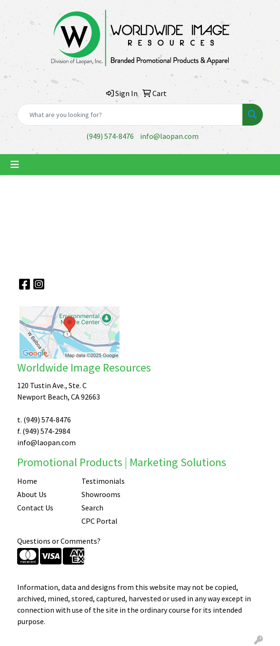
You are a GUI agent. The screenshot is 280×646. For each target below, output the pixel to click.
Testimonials (103, 481)
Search (92, 507)
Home (27, 481)
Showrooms (100, 494)
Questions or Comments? (58, 541)
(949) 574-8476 (110, 136)
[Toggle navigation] (15, 164)
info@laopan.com (169, 136)
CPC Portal (99, 521)
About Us (32, 494)
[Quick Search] (130, 115)
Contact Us (35, 507)
